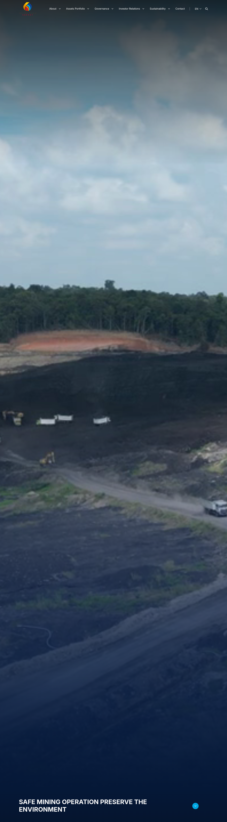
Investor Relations (129, 8)
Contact (180, 8)
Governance (102, 8)
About (52, 8)
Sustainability (158, 8)
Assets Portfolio (75, 8)
